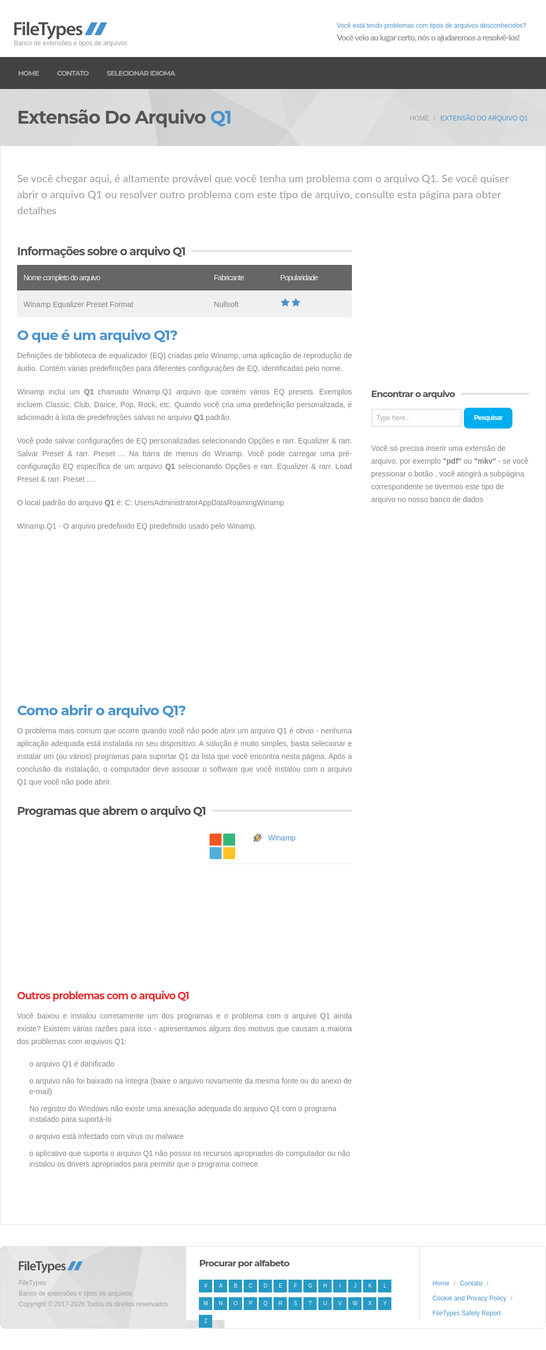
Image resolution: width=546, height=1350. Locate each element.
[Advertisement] (184, 617)
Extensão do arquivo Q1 (484, 118)
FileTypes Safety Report (466, 1313)
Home (28, 73)
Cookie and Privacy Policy (469, 1298)
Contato (73, 73)
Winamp (281, 838)
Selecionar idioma (141, 73)
